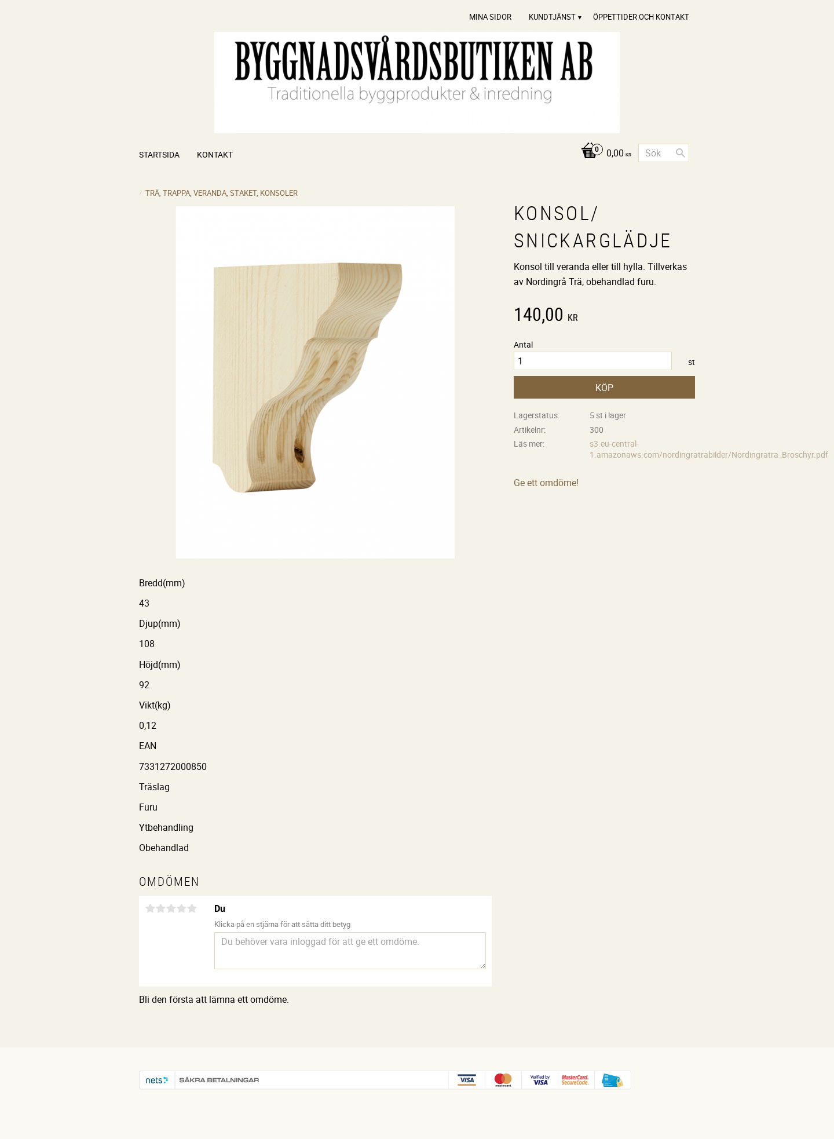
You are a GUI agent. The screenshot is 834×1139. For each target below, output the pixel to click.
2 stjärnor (160, 908)
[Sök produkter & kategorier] (663, 153)
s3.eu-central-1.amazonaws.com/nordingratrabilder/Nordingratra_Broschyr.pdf (709, 449)
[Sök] (680, 153)
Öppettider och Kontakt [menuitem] (641, 17)
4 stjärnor (181, 908)
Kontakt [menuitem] (215, 154)
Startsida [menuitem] (159, 154)
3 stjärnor (171, 908)
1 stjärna (150, 908)
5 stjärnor (191, 908)
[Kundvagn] (603, 154)
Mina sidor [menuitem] (490, 17)
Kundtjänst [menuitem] (552, 17)
